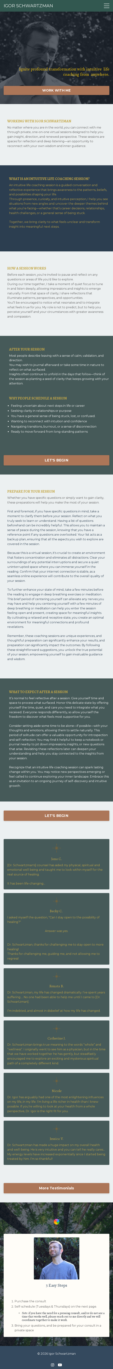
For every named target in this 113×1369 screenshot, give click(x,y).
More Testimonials (56, 1188)
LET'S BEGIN (56, 460)
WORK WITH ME (56, 90)
